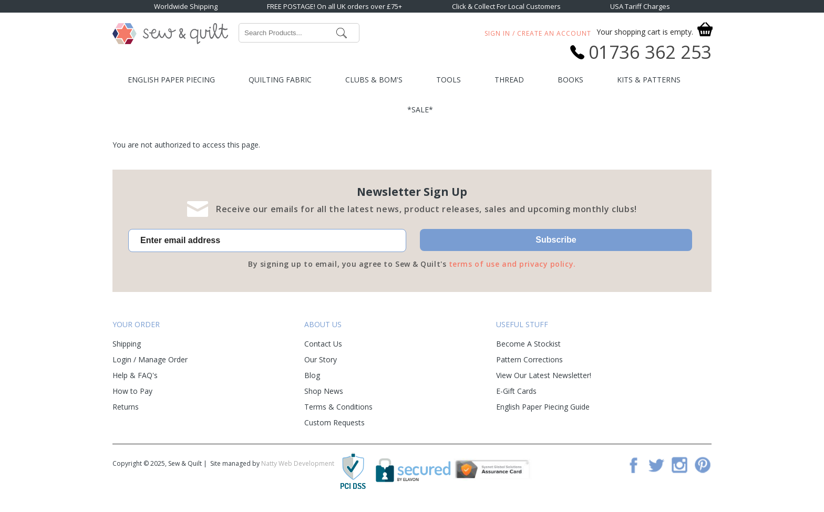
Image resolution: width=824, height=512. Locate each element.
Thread (509, 80)
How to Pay (132, 391)
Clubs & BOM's (374, 80)
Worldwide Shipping (186, 6)
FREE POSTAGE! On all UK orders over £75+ (334, 6)
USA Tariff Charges (640, 6)
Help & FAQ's (135, 375)
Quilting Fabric (280, 80)
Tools (448, 80)
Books (570, 80)
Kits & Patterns (649, 80)
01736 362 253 (650, 52)
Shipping (126, 344)
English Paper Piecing (171, 80)
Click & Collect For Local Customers (506, 6)
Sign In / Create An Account (538, 33)
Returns (125, 407)
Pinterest (703, 465)
